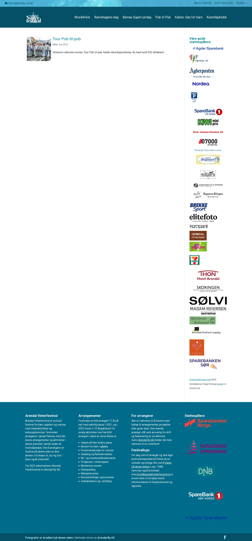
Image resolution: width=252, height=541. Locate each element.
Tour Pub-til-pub (67, 39)
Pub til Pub (163, 17)
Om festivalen (202, 3)
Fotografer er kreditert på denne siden (49, 537)
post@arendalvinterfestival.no (154, 474)
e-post (220, 384)
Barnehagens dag (106, 17)
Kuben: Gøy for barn (189, 17)
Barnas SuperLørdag (137, 17)
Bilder (240, 3)
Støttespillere (223, 3)
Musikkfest (82, 17)
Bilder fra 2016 (60, 44)
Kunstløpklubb (217, 17)
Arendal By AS (146, 440)
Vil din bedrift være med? (200, 380)
